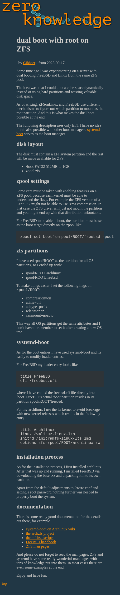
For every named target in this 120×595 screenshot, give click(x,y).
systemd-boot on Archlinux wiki (50, 536)
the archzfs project (40, 541)
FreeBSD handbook (41, 549)
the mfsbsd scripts (39, 545)
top (4, 591)
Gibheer (29, 63)
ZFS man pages (38, 554)
